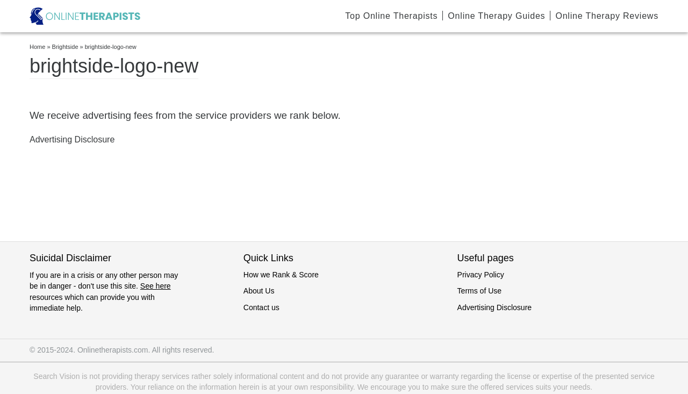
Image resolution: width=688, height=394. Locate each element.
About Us (259, 290)
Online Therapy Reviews (606, 15)
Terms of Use (479, 290)
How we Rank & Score (281, 274)
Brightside (65, 47)
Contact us (261, 307)
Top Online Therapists (391, 15)
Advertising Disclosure (494, 307)
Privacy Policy (480, 274)
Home (37, 47)
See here (155, 286)
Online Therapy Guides (496, 15)
